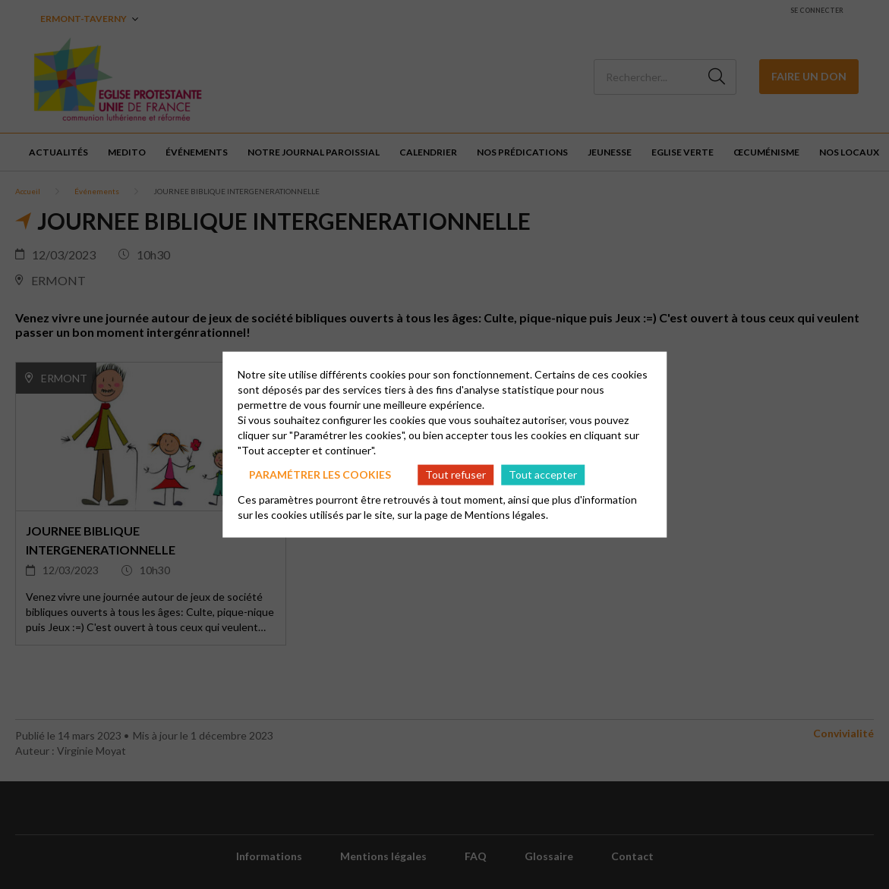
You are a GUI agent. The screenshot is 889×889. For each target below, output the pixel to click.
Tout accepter (543, 474)
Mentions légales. (506, 513)
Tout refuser (455, 474)
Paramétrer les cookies (320, 474)
